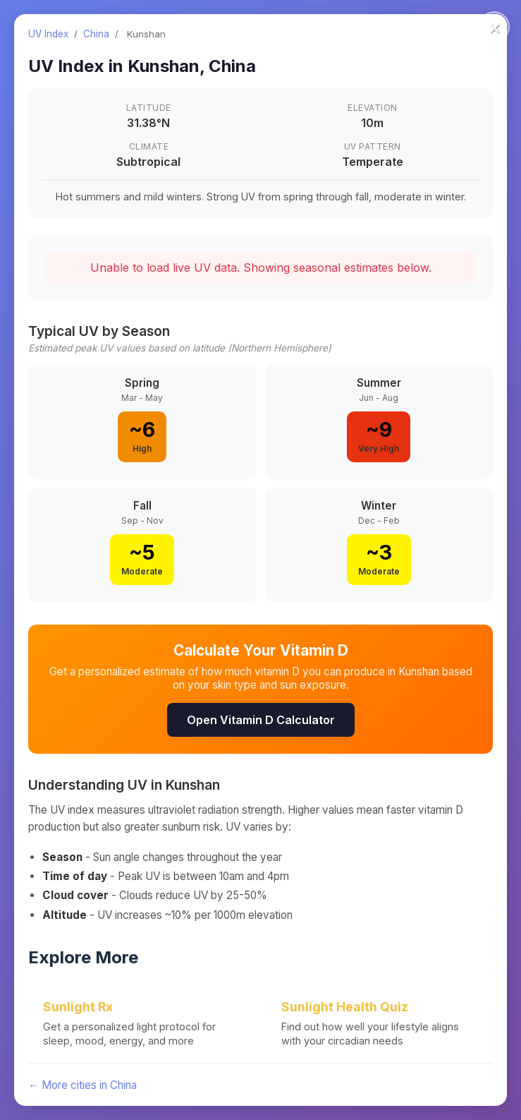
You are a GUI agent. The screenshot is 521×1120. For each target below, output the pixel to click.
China (96, 34)
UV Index (48, 34)
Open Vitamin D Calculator (261, 720)
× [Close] (494, 27)
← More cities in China (82, 1085)
